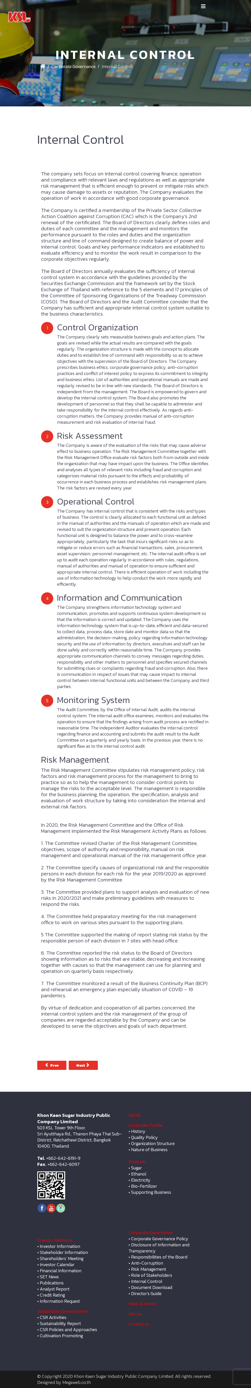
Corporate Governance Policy (159, 1238)
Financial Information (60, 1270)
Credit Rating (52, 1295)
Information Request (60, 1301)
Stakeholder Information (64, 1252)
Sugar (136, 1167)
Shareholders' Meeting (61, 1258)
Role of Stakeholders (151, 1275)
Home (134, 1115)
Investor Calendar (57, 1264)
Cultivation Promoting (61, 1335)
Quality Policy (144, 1137)
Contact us (139, 1323)
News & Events (143, 1303)
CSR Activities (53, 1317)
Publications (52, 1282)
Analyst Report (54, 1288)
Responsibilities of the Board (159, 1256)
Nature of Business (149, 1149)
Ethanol (138, 1173)
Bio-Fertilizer (144, 1186)
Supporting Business (151, 1192)
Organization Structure (153, 1143)
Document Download (151, 1287)
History (138, 1131)
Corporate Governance (73, 66)
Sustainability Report (60, 1323)
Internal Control (146, 1281)
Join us (135, 1313)
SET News (49, 1276)
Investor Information (60, 1246)
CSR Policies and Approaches (68, 1329)
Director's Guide (146, 1293)
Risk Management (148, 1269)
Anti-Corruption (147, 1263)
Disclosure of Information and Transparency (159, 1247)
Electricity (141, 1180)
